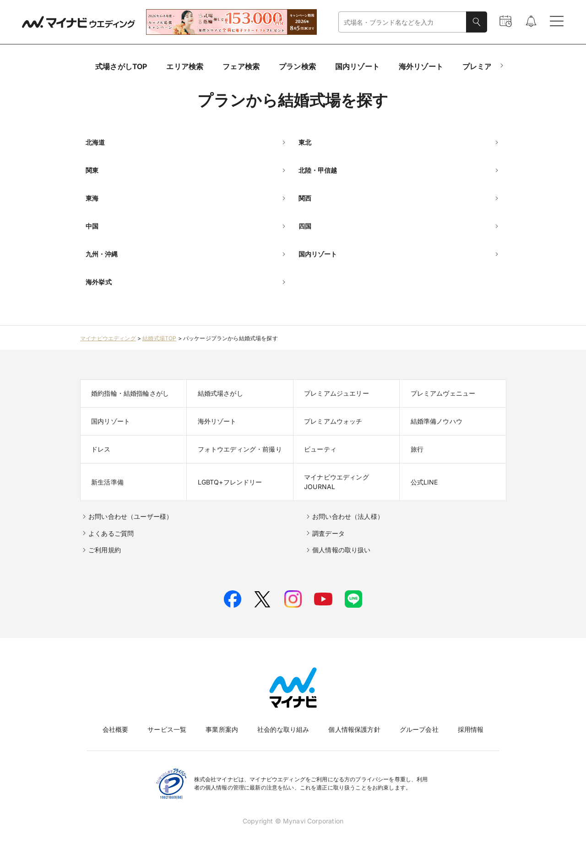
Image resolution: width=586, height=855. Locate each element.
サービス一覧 (166, 729)
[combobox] (402, 22)
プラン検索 (297, 66)
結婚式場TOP (159, 338)
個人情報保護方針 (354, 729)
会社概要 (116, 729)
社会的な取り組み (283, 729)
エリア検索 (184, 66)
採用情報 (471, 729)
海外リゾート (421, 66)
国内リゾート (357, 66)
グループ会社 (419, 729)
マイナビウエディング (108, 338)
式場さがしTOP (121, 66)
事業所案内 (222, 729)
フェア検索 (241, 66)
